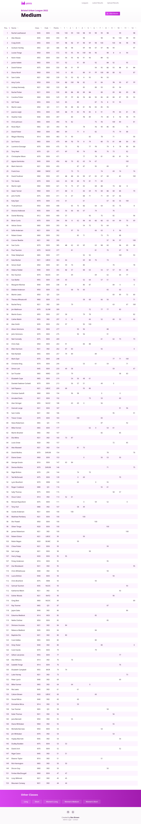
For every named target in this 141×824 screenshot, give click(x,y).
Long (26, 802)
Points (58, 28)
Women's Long (52, 802)
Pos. (7, 28)
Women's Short (92, 802)
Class (38, 28)
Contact (75, 820)
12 (134, 28)
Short (37, 802)
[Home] (26, 3)
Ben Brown (74, 817)
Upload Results (113, 3)
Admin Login (67, 820)
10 (120, 28)
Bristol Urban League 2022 (34, 10)
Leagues (85, 3)
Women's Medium (72, 802)
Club (48, 28)
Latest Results (97, 3)
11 (127, 28)
